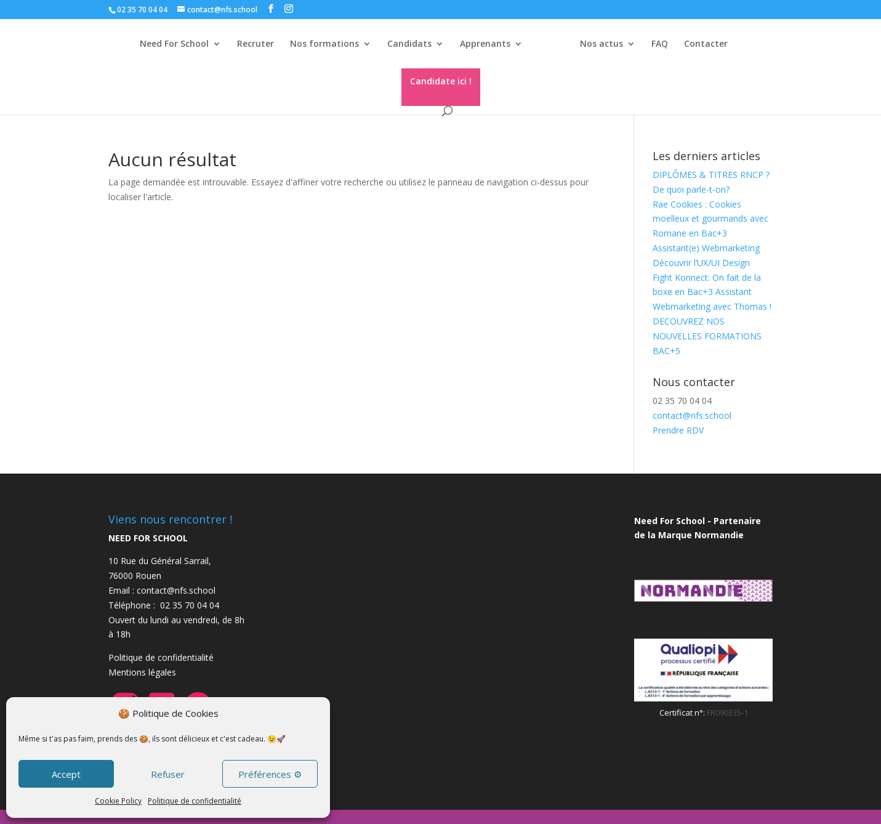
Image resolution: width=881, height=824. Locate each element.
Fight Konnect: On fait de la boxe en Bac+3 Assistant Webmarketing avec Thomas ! (712, 292)
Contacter (706, 44)
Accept (66, 774)
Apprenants (485, 44)
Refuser (168, 774)
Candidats (409, 44)
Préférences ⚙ (270, 774)
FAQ (659, 44)
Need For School (174, 44)
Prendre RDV (678, 430)
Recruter (255, 44)
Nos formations (324, 44)
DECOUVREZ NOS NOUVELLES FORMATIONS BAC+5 (707, 336)
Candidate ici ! (441, 81)
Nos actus (601, 44)
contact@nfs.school (692, 415)
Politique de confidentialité (194, 801)
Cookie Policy (118, 801)
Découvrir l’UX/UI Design (701, 263)
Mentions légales (142, 672)
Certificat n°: (683, 712)
